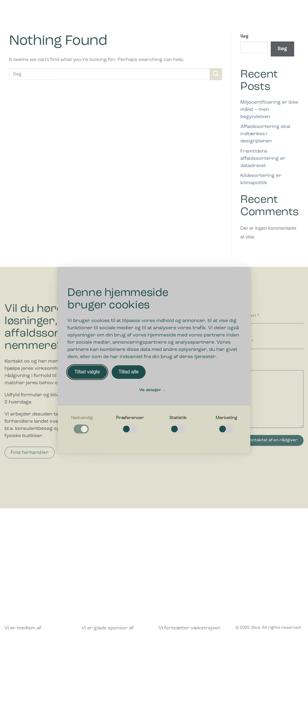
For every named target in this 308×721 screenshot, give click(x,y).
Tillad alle (129, 372)
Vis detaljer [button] (152, 390)
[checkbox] (82, 425)
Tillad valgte (87, 372)
